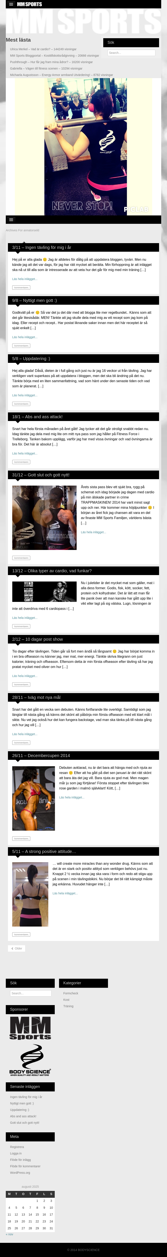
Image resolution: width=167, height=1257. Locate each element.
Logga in (16, 1153)
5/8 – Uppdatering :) (31, 358)
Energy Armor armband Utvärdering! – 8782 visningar (61, 75)
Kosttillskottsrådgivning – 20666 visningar (54, 55)
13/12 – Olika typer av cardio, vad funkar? (52, 570)
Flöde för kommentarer (25, 1166)
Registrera (17, 1147)
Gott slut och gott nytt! (24, 1122)
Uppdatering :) (19, 1110)
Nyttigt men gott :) (22, 1103)
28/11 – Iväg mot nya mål (36, 697)
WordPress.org (20, 1172)
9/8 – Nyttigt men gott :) (34, 300)
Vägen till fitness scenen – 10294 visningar (46, 68)
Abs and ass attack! (23, 1116)
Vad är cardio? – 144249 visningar (43, 49)
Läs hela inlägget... (25, 279)
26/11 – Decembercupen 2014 (41, 755)
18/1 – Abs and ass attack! (37, 416)
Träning (68, 1006)
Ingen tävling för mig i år (26, 1097)
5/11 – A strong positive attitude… (44, 851)
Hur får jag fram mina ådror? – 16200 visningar (51, 62)
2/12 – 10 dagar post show (37, 639)
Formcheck (70, 993)
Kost (66, 999)
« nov (9, 1234)
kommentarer (21, 287)
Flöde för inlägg (20, 1160)
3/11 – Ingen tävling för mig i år (41, 247)
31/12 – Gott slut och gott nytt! (41, 475)
